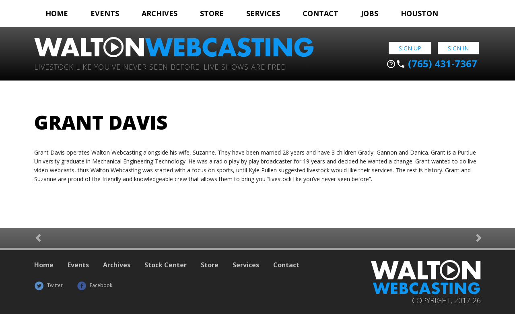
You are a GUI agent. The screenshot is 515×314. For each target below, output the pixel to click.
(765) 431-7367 (431, 63)
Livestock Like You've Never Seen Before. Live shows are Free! (160, 66)
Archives (159, 13)
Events (105, 13)
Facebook (94, 285)
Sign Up (410, 48)
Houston (419, 13)
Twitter (48, 285)
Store (212, 13)
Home (56, 13)
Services (263, 13)
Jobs (369, 13)
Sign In (458, 48)
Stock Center (165, 264)
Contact (320, 13)
